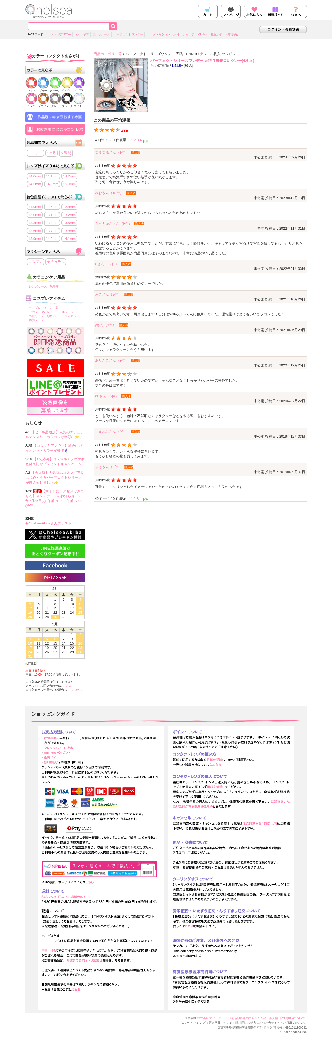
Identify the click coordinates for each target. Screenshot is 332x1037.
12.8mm (69, 207)
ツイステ (189, 34)
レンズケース (38, 286)
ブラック (67, 104)
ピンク (31, 104)
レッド (31, 89)
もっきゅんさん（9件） (113, 224)
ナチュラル (56, 262)
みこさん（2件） (108, 294)
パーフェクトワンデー (128, 34)
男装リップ (36, 316)
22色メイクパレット (42, 311)
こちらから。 (76, 689)
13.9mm (34, 239)
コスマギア (81, 34)
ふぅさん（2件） (108, 467)
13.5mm (69, 223)
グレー (55, 104)
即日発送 (232, 34)
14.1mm (52, 176)
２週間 (66, 153)
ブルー (43, 89)
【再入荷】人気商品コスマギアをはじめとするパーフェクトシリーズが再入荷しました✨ (54, 477)
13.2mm (69, 215)
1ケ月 (51, 153)
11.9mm (34, 207)
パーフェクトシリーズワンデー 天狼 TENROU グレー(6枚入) (202, 60)
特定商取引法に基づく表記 (248, 1018)
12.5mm (52, 207)
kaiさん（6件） (107, 396)
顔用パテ (53, 316)
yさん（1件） (105, 325)
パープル (79, 88)
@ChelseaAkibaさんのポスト (48, 523)
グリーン (55, 89)
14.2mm (69, 176)
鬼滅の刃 (217, 34)
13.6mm (34, 231)
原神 (176, 34)
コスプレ (35, 262)
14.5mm (34, 184)
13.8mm (69, 231)
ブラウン (43, 104)
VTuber (203, 34)
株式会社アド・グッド (212, 1018)
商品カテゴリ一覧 (108, 54)
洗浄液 (54, 286)
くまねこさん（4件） (112, 432)
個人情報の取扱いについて (287, 1018)
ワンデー (35, 153)
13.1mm (52, 215)
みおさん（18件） (109, 193)
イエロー (67, 88)
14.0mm (34, 176)
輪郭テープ (36, 320)
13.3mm (34, 223)
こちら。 (67, 685)
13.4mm (52, 223)
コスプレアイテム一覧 (44, 307)
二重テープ (66, 311)
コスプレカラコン (158, 34)
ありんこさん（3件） (112, 360)
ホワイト (79, 104)
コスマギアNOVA (59, 34)
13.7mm (52, 231)
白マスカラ (69, 316)
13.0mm (34, 215)
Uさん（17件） (107, 264)
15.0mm (69, 184)
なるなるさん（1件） (112, 152)
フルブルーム (101, 34)
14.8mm (52, 184)
